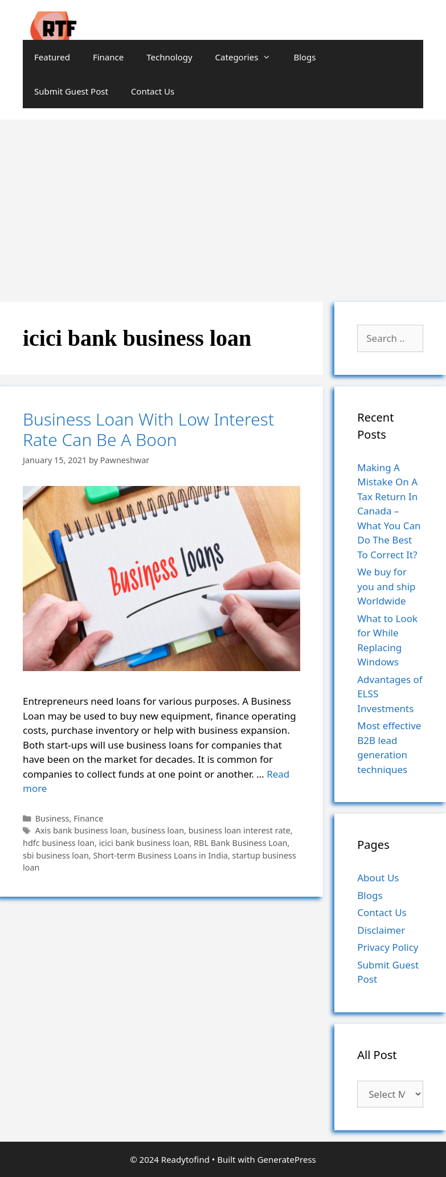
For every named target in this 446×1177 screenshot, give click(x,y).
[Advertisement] (223, 205)
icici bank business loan (144, 842)
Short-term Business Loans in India (160, 855)
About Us (378, 877)
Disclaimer (381, 930)
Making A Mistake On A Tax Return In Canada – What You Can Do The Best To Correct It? (388, 511)
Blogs (304, 57)
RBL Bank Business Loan (240, 842)
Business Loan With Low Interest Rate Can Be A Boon (148, 429)
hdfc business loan (59, 842)
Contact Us (152, 91)
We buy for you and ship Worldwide (386, 586)
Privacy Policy (387, 947)
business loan (157, 830)
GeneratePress (286, 1159)
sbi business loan (56, 855)
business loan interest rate (239, 830)
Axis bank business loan (81, 830)
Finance (108, 57)
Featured (52, 57)
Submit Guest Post (71, 91)
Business (52, 818)
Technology (169, 57)
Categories (249, 57)
